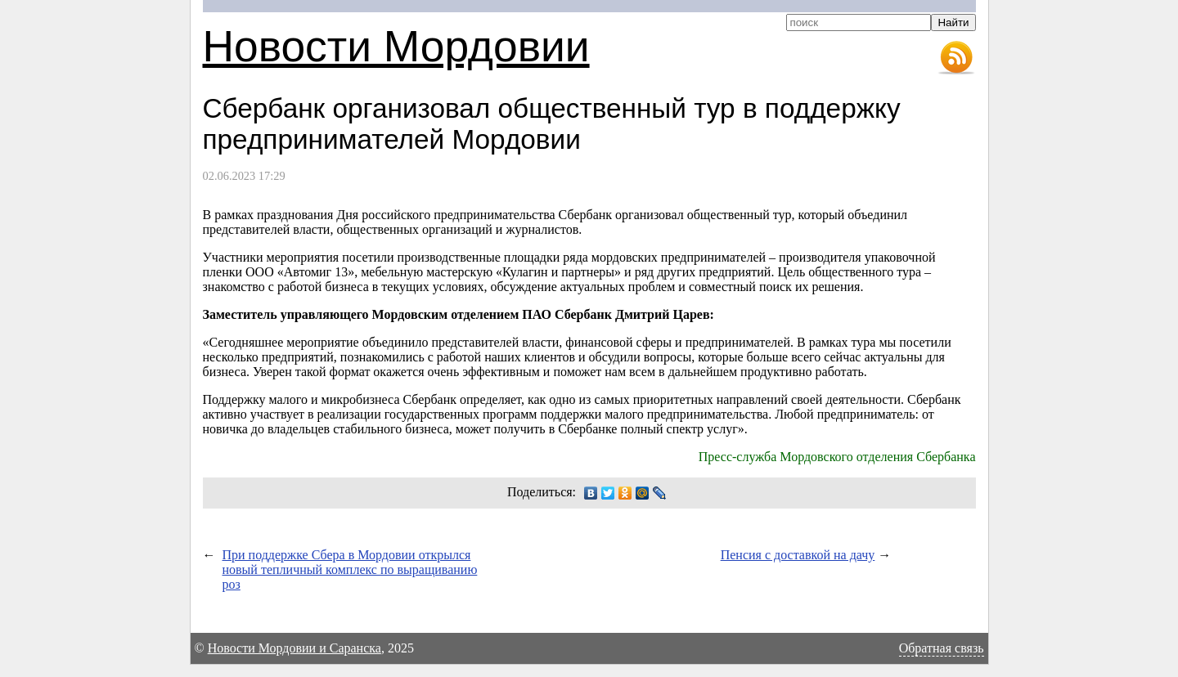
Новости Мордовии (396, 46)
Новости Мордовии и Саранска (294, 648)
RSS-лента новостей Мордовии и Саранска (956, 58)
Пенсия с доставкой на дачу (798, 555)
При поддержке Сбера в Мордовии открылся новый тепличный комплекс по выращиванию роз (350, 569)
